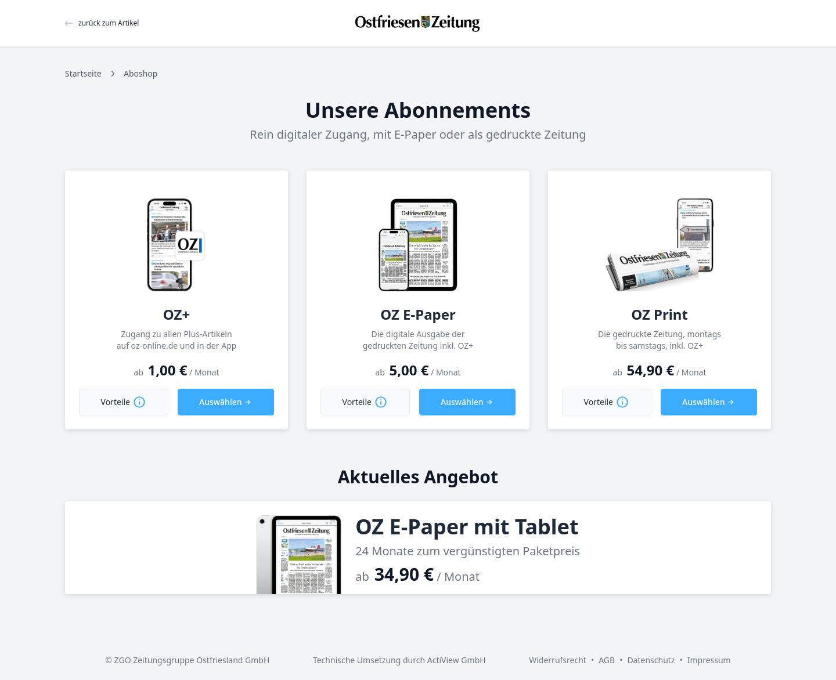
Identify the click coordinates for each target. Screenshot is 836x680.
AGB (607, 659)
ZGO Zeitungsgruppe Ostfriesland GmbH (192, 659)
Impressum (709, 659)
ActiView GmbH (456, 659)
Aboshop (140, 73)
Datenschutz (651, 659)
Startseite (83, 73)
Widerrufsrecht (557, 659)
